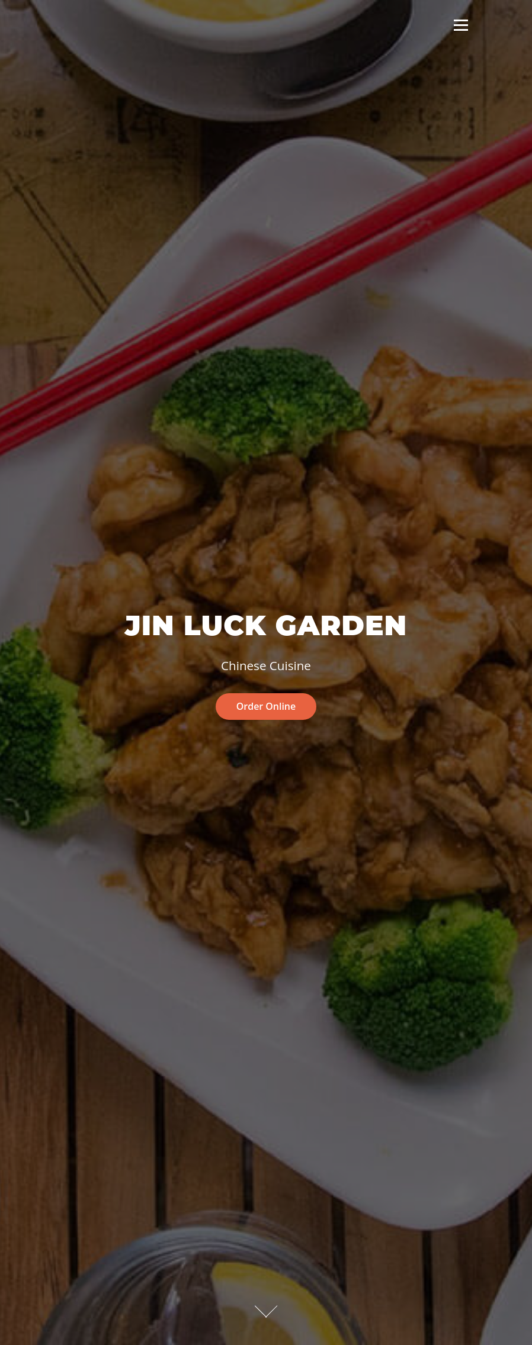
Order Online (266, 706)
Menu (460, 25)
